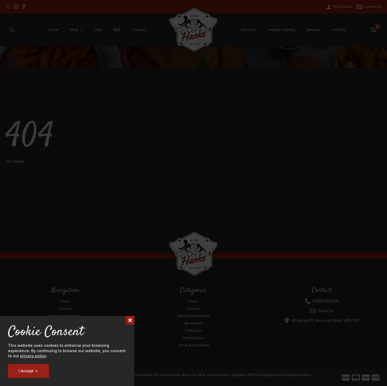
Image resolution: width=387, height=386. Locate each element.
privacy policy (33, 356)
